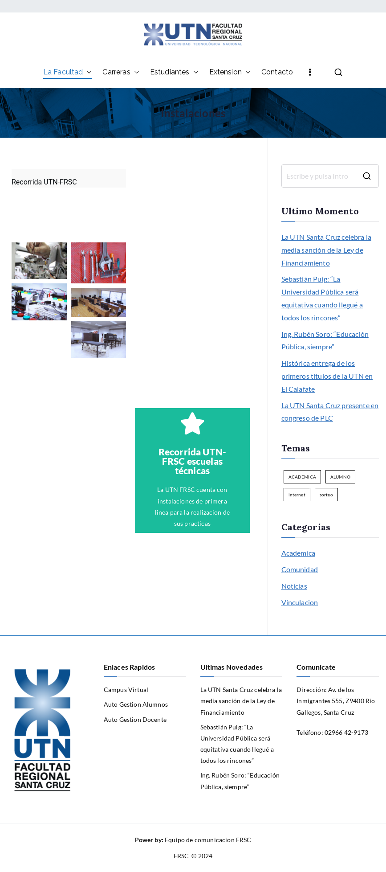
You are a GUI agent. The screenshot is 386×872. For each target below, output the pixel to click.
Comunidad (299, 569)
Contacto (277, 72)
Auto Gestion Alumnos (136, 704)
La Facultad (67, 72)
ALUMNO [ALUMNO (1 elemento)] (340, 476)
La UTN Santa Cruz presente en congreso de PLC (330, 411)
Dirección (311, 689)
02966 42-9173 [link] (346, 732)
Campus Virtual (126, 689)
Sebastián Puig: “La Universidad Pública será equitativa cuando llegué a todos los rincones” (322, 297)
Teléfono (309, 732)
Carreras (120, 72)
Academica (298, 553)
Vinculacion (299, 602)
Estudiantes (174, 72)
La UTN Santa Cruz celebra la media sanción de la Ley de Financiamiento (326, 250)
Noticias (294, 585)
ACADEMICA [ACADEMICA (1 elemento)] (302, 476)
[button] (87, 72)
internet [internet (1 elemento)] (296, 494)
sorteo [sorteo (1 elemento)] (326, 494)
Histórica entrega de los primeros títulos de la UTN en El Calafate (327, 376)
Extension (230, 72)
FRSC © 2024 (193, 856)
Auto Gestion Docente (135, 719)
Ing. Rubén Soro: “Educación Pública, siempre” (325, 340)
